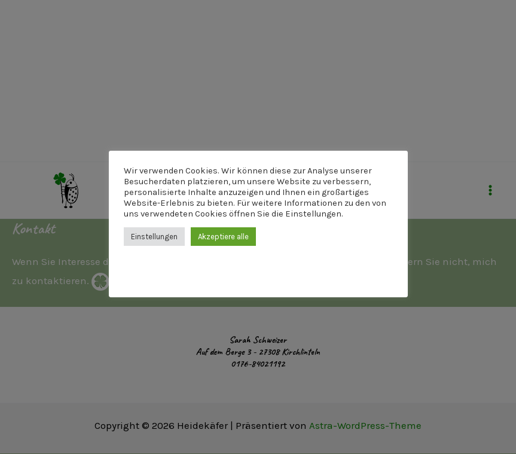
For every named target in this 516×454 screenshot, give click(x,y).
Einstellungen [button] (154, 236)
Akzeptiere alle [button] (223, 236)
